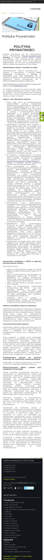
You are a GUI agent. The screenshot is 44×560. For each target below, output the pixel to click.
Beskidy (7, 542)
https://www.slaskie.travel (31, 56)
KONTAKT (7, 556)
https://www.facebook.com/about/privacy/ (23, 161)
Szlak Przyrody (9, 519)
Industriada (8, 514)
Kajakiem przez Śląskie (12, 530)
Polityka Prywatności (18, 36)
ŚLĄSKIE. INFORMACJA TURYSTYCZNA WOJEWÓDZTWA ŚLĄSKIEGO (16, 1)
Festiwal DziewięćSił (11, 528)
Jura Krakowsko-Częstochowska (15, 547)
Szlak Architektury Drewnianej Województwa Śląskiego (19, 511)
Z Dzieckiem (35, 9)
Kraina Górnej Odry (10, 549)
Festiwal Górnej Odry (11, 526)
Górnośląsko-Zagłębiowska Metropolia (17, 552)
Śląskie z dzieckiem (11, 521)
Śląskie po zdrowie (10, 523)
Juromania (8, 516)
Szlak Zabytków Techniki (12, 507)
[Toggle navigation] (34, 1)
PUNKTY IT (17, 556)
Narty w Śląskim (10, 533)
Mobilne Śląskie (9, 479)
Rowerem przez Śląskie (12, 535)
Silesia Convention (10, 537)
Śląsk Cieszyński (9, 544)
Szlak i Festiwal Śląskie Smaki (14, 502)
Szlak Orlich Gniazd (11, 505)
